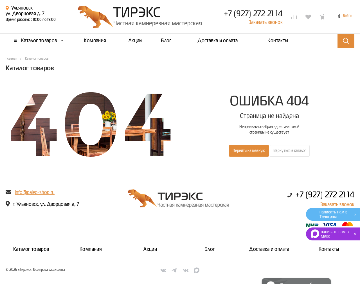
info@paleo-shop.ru (35, 192)
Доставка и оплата (269, 249)
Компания (91, 249)
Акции (150, 249)
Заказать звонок (337, 204)
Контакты (329, 249)
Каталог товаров (31, 249)
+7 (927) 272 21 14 (253, 14)
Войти (347, 15)
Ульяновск (22, 8)
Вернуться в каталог (289, 150)
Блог (209, 249)
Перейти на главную (249, 150)
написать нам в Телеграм (333, 214)
